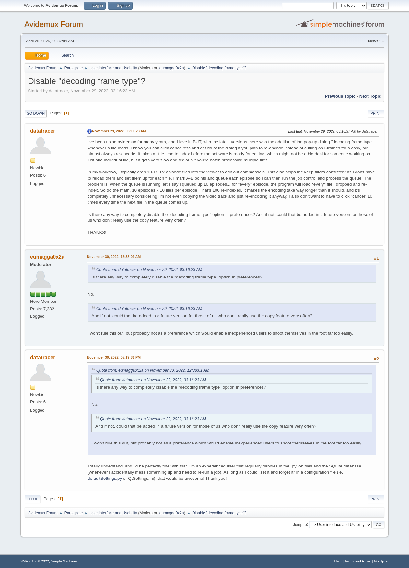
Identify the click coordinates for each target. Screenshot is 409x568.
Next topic (370, 96)
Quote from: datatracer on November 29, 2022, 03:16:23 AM (149, 269)
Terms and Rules (358, 561)
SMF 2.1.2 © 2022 (34, 561)
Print (375, 113)
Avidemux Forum (53, 24)
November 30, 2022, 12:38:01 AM (114, 257)
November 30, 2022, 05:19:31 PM (114, 357)
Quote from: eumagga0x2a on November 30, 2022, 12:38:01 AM (152, 370)
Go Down (36, 113)
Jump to (300, 524)
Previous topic (340, 96)
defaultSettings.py (105, 478)
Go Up (32, 499)
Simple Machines (64, 561)
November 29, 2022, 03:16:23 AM (119, 131)
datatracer (42, 131)
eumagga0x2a (171, 68)
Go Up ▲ (381, 561)
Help (337, 561)
